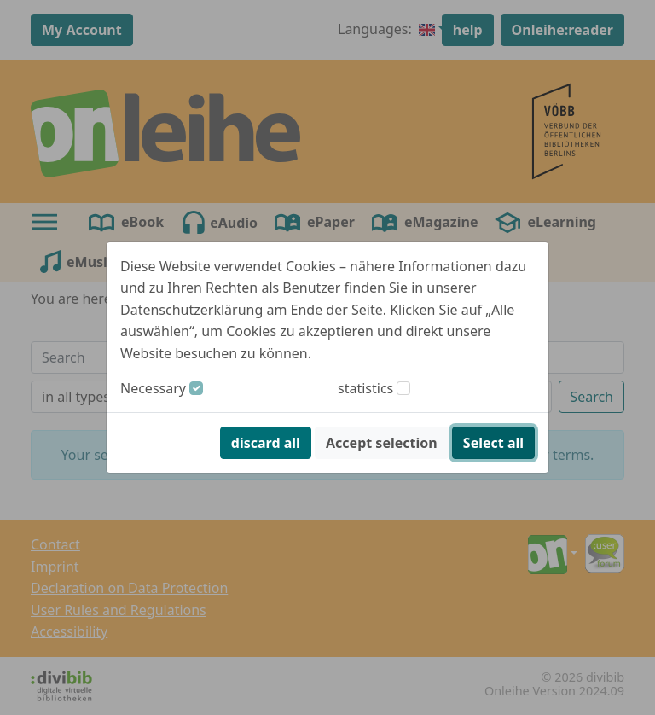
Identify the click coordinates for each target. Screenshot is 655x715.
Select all (493, 442)
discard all (265, 442)
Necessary (153, 388)
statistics (365, 388)
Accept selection (382, 442)
